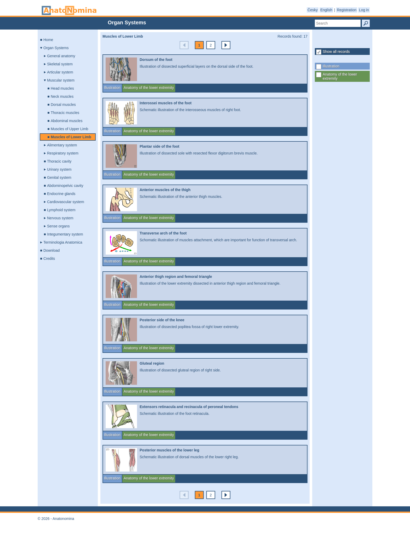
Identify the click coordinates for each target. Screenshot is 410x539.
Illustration (331, 66)
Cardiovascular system (65, 202)
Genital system (59, 177)
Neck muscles (62, 96)
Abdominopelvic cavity (65, 186)
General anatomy (61, 56)
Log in (364, 10)
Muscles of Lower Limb (71, 137)
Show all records (336, 51)
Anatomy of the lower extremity (340, 76)
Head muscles (62, 88)
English (326, 10)
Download (51, 250)
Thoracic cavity (59, 161)
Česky (313, 10)
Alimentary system (62, 145)
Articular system (60, 72)
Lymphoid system (61, 210)
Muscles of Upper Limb (69, 129)
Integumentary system (65, 234)
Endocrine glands (61, 194)
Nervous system (60, 218)
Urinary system (59, 169)
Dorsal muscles (63, 104)
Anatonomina (69, 10)
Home (48, 40)
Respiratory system (62, 153)
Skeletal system (60, 64)
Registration (346, 10)
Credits (49, 258)
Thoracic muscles (65, 113)
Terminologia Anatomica (62, 242)
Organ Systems (56, 48)
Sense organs (58, 226)
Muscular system (61, 80)
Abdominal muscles (66, 121)
